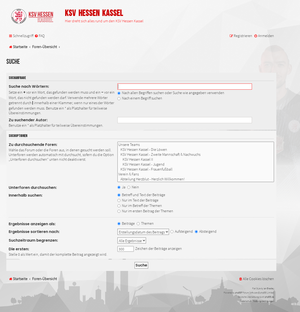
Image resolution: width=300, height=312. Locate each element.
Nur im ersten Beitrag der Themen (145, 211)
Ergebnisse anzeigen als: (32, 224)
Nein (133, 187)
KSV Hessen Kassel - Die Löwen (196, 149)
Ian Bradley (269, 288)
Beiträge (126, 223)
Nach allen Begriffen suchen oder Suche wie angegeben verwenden (170, 92)
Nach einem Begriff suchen (139, 98)
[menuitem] (39, 36)
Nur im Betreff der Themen (139, 205)
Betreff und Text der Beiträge (141, 194)
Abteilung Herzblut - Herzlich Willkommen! (196, 179)
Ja (121, 187)
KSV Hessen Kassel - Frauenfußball (196, 169)
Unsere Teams (196, 144)
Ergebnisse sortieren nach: (34, 231)
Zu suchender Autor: (28, 120)
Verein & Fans (196, 174)
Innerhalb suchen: (25, 195)
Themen (145, 223)
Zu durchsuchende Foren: (33, 144)
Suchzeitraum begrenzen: (33, 240)
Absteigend (206, 231)
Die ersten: (19, 249)
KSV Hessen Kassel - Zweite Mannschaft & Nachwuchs (196, 154)
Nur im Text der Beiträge (137, 200)
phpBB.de (269, 296)
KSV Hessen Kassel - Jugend (196, 164)
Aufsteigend (181, 231)
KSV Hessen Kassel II (196, 159)
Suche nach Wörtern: (29, 86)
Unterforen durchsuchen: (33, 187)
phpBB (238, 292)
